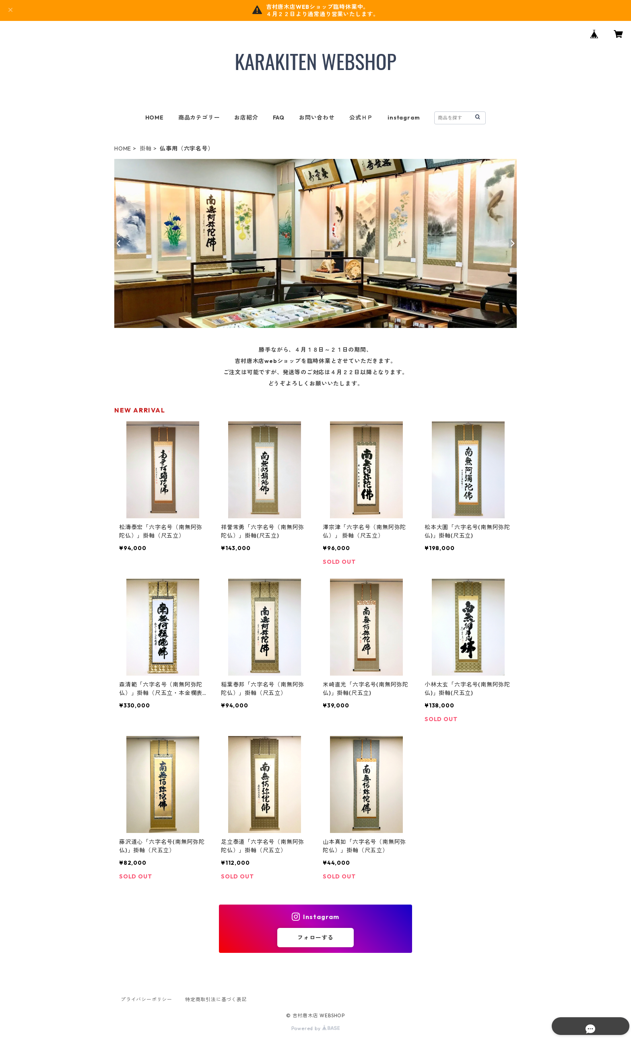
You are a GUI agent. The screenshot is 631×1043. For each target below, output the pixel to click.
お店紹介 (246, 117)
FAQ (279, 117)
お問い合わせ (317, 117)
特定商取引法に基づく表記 (216, 999)
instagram (404, 117)
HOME (154, 117)
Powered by (315, 1028)
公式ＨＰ (361, 117)
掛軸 (146, 148)
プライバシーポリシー (146, 999)
